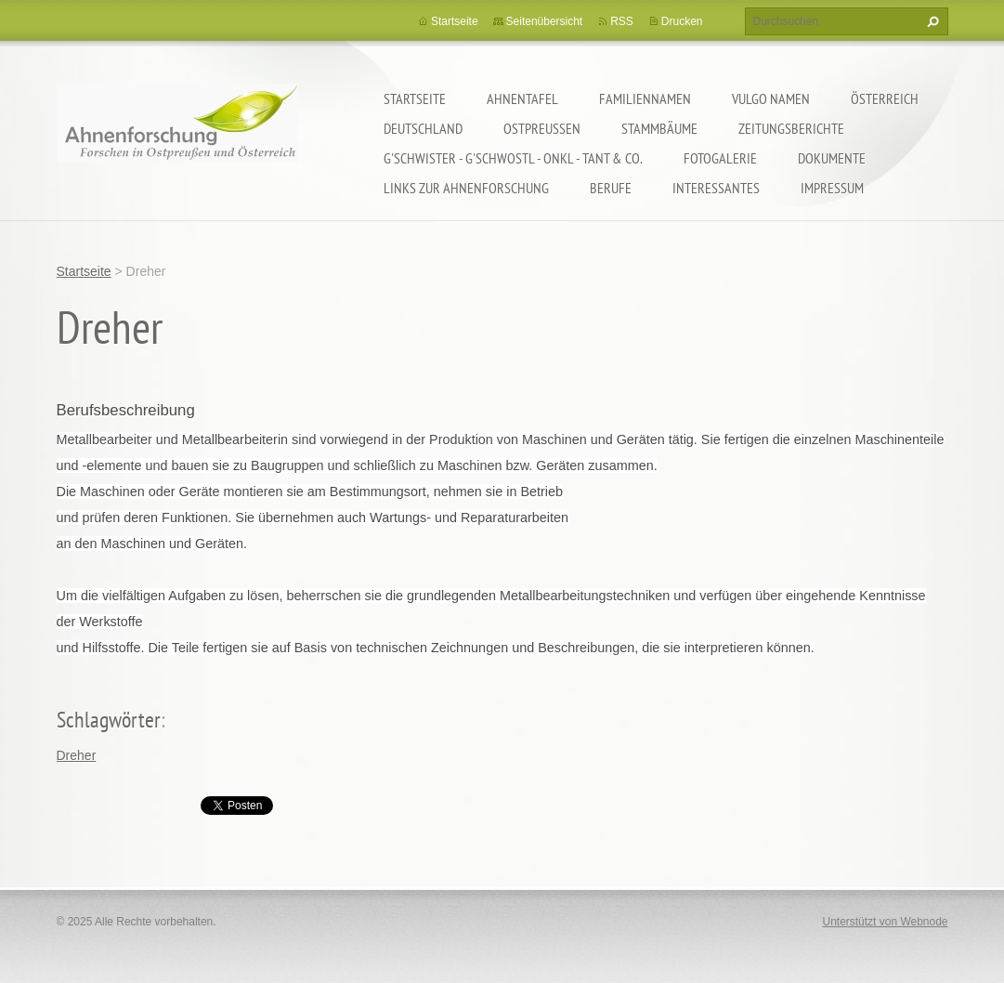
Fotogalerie (720, 158)
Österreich (885, 98)
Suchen (931, 21)
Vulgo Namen (771, 98)
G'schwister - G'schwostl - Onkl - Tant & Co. (513, 158)
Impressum (832, 187)
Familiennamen (645, 98)
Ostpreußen (541, 128)
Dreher (77, 755)
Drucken (682, 21)
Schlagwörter (109, 719)
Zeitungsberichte (791, 128)
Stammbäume (659, 128)
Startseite (415, 98)
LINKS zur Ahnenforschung (466, 187)
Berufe (611, 187)
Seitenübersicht (544, 21)
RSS (621, 21)
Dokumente (832, 158)
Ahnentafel (522, 98)
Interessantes (716, 187)
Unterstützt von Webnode (884, 921)
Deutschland (423, 128)
